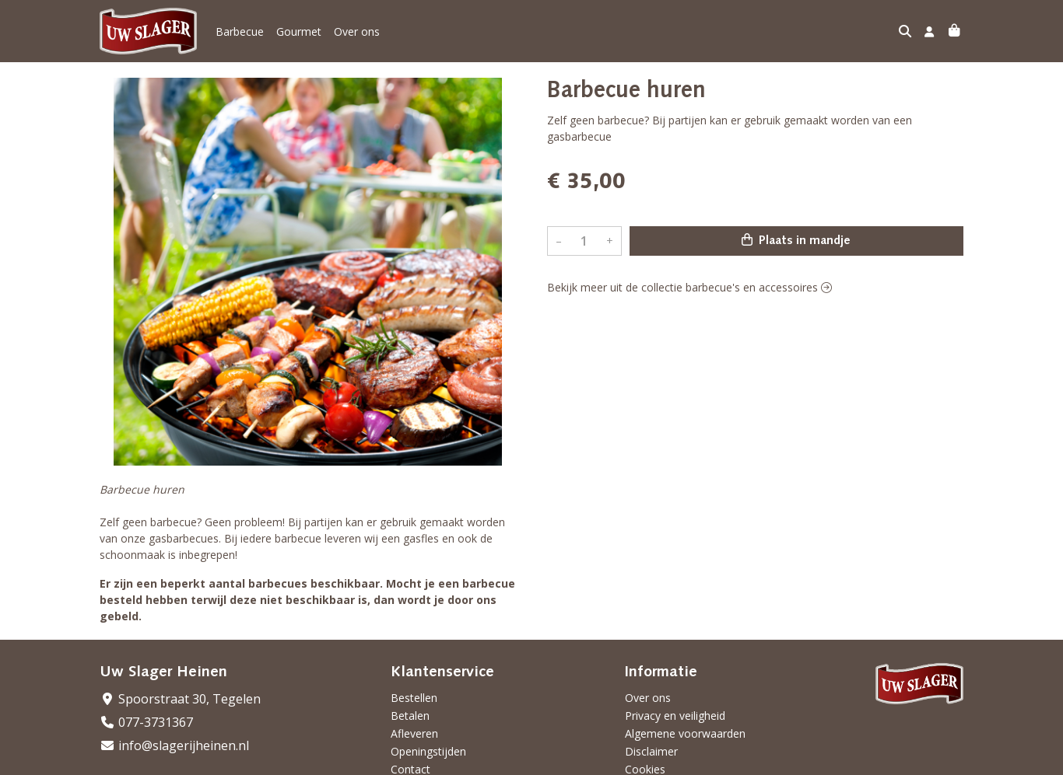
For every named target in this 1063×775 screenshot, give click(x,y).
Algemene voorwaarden (685, 733)
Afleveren (414, 733)
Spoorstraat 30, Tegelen (180, 698)
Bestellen (414, 697)
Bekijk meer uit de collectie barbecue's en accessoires (689, 287)
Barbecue (240, 31)
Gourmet (298, 31)
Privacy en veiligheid (675, 715)
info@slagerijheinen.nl (174, 745)
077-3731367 (146, 722)
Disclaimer (651, 751)
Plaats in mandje (796, 240)
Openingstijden (428, 751)
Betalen (410, 715)
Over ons (357, 31)
